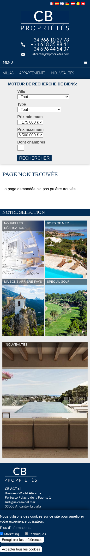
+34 (50, 39)
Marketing (11, 534)
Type (21, 104)
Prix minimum (30, 117)
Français (52, 3)
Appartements (32, 73)
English (62, 3)
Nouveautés (62, 73)
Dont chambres (31, 142)
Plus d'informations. (15, 528)
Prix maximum (30, 129)
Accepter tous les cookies (21, 549)
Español (57, 3)
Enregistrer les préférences (22, 540)
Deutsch (67, 3)
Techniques (37, 534)
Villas (8, 73)
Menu (45, 62)
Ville (21, 92)
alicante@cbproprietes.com (51, 54)
